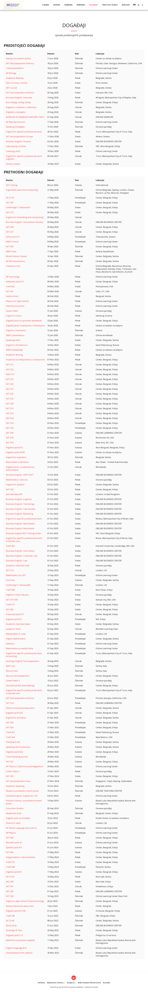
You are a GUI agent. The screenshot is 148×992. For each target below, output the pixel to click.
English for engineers (16, 457)
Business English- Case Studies (20, 508)
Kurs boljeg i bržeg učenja (18, 102)
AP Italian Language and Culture (21, 828)
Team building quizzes (17, 756)
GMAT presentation (15, 335)
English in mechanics (16, 330)
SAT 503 (9, 722)
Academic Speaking (15, 786)
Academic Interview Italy (17, 565)
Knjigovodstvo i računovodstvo (20, 857)
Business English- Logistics (19, 499)
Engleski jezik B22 (14, 751)
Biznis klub (11, 925)
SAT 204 (9, 896)
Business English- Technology (20, 504)
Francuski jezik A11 (15, 614)
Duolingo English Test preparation (22, 661)
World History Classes (16, 256)
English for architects (16, 717)
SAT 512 (9, 364)
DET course (11, 87)
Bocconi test (12, 670)
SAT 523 (9, 379)
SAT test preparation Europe (19, 136)
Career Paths (12, 310)
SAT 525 (9, 393)
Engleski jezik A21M (15, 452)
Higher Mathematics (16, 638)
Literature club (13, 266)
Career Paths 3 (13, 680)
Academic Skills (13, 628)
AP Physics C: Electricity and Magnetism (24, 766)
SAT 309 (9, 881)
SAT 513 (9, 212)
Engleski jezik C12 (14, 935)
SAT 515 (9, 408)
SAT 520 (9, 432)
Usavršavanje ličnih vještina (19, 952)
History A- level (13, 823)
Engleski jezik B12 (14, 447)
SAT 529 (9, 427)
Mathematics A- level (16, 633)
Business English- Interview (19, 97)
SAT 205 (9, 891)
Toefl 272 (10, 862)
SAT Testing (11, 185)
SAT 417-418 (12, 599)
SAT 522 (9, 369)
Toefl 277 (10, 604)
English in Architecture (17, 345)
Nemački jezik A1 (14, 842)
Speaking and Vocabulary (18, 746)
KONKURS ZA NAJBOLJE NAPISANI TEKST (25, 117)
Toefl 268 (10, 866)
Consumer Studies (15, 808)
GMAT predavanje (14, 349)
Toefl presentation (15, 68)
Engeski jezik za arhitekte (18, 818)
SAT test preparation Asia (18, 781)
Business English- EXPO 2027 (19, 474)
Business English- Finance (18, 141)
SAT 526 (9, 384)
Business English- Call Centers (20, 550)
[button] (138, 5)
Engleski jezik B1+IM (16, 910)
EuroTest (10, 580)
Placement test (13, 742)
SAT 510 (9, 398)
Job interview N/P (14, 494)
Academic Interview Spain (18, 624)
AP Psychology (13, 276)
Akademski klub (13, 813)
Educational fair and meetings (20, 685)
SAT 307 (9, 886)
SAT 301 (9, 291)
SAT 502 (9, 609)
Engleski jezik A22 (14, 712)
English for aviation (15, 484)
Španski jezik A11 (14, 847)
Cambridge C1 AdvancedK (18, 585)
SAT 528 (9, 403)
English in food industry (17, 594)
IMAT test (10, 665)
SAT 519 (9, 413)
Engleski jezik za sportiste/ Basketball (24, 320)
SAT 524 (9, 418)
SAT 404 (9, 837)
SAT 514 (9, 570)
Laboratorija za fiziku (16, 146)
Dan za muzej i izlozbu (17, 82)
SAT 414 (9, 442)
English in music (14, 315)
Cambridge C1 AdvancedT (18, 207)
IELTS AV (10, 197)
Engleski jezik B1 (14, 619)
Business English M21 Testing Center (23, 533)
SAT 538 (9, 227)
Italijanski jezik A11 (15, 281)
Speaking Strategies (15, 126)
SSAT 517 (10, 374)
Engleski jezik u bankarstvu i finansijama (25, 325)
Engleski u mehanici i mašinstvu (21, 107)
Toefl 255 (10, 286)
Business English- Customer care (21, 555)
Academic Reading (14, 78)
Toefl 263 (10, 545)
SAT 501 (9, 761)
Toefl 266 (10, 589)
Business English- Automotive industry (24, 222)
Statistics (10, 643)
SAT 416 (9, 776)
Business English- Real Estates (20, 523)
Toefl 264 (10, 737)
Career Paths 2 (13, 771)
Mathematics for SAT (16, 575)
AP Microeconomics (15, 261)
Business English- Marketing (19, 513)
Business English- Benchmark (20, 528)
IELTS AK (10, 920)
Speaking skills (13, 340)
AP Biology (11, 73)
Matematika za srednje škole (19, 648)
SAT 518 (9, 437)
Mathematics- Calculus (17, 479)
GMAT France (12, 241)
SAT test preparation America (20, 63)
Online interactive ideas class (20, 906)
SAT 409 (9, 852)
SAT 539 (9, 246)
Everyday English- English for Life (21, 795)
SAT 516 (9, 423)
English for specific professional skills (24, 131)
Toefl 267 (10, 732)
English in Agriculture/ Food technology (25, 901)
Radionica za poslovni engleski (20, 940)
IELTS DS (10, 876)
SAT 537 (9, 231)
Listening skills (13, 151)
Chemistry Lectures (15, 305)
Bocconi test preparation (17, 675)
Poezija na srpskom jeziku (18, 58)
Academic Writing (14, 354)
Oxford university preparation (20, 708)
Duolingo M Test (14, 930)
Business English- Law (16, 560)
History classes (13, 163)
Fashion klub (12, 296)
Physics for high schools (17, 301)
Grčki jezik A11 (13, 236)
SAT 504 (9, 727)
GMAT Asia (11, 251)
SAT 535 (9, 202)
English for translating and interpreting (24, 217)
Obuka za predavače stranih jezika (22, 790)
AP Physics (11, 832)
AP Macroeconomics (15, 121)
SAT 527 (9, 388)
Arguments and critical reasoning (22, 189)
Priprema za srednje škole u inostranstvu (25, 359)
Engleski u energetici (16, 112)
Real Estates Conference (17, 462)
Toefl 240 (10, 915)
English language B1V (16, 947)
